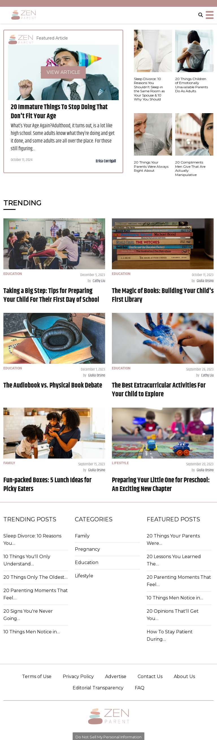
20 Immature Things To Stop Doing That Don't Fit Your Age (59, 111)
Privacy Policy (78, 676)
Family (82, 536)
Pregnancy (87, 549)
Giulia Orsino (205, 281)
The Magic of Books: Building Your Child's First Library (163, 295)
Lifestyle (84, 575)
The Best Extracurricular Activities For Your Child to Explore (159, 389)
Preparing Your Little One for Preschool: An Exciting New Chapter (161, 484)
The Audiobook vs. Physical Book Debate (52, 385)
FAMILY (9, 463)
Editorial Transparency (98, 687)
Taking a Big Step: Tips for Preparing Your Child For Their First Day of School (51, 295)
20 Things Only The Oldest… (35, 577)
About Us (184, 676)
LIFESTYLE (120, 463)
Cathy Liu (99, 281)
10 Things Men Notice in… (31, 631)
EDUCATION (12, 274)
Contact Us (150, 676)
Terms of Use (36, 676)
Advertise (115, 676)
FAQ (139, 687)
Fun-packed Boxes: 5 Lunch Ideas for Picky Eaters (47, 484)
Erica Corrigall (106, 161)
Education (86, 562)
